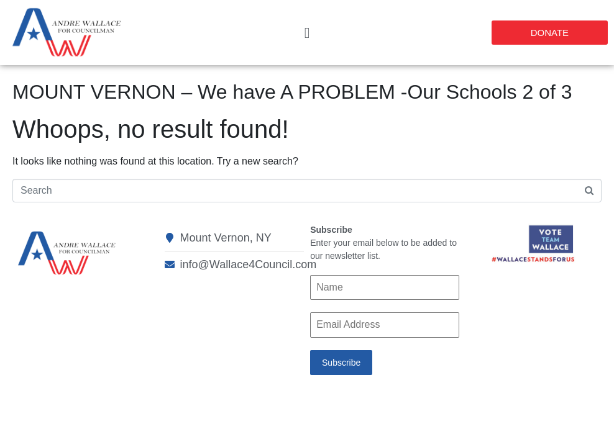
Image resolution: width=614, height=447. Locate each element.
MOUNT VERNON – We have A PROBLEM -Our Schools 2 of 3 (292, 92)
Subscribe (341, 363)
